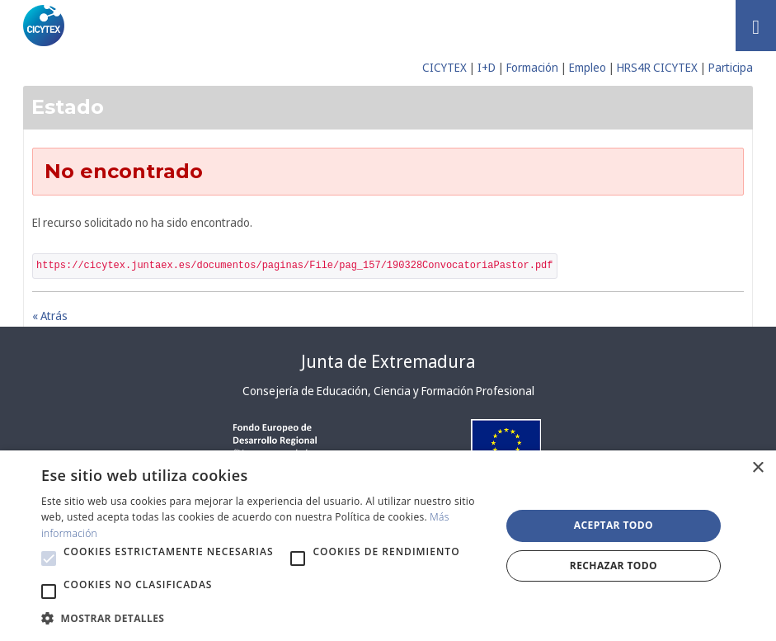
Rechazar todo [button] (613, 566)
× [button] (757, 468)
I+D (486, 67)
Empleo (587, 67)
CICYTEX (444, 67)
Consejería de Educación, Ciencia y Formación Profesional (388, 390)
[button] (48, 558)
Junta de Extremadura (388, 361)
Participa (730, 67)
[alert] (388, 545)
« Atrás (50, 315)
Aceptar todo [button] (613, 525)
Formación (532, 67)
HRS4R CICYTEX (657, 67)
